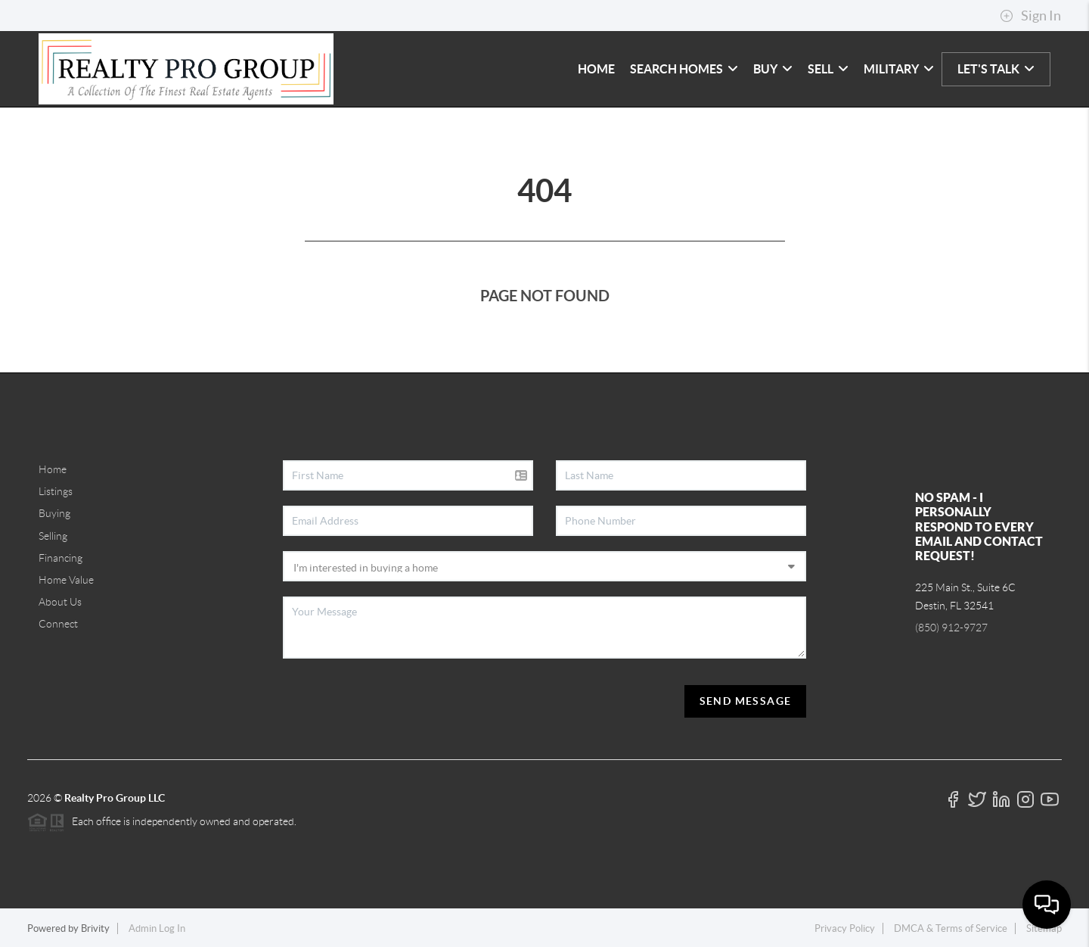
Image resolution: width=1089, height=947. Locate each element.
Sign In (1030, 15)
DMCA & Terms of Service (950, 928)
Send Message (746, 701)
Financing (60, 558)
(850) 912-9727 (951, 627)
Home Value (66, 580)
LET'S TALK (996, 69)
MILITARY (899, 69)
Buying (54, 513)
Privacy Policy (844, 928)
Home (53, 469)
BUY (773, 69)
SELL (828, 69)
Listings (56, 491)
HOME (596, 69)
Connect (58, 624)
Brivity (95, 928)
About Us (60, 602)
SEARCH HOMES (684, 69)
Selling (53, 536)
